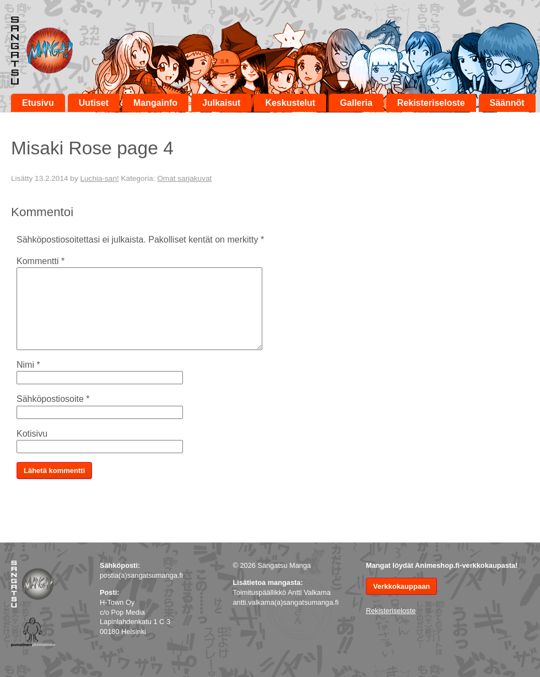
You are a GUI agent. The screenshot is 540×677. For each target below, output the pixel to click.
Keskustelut (290, 103)
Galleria (356, 103)
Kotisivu (32, 433)
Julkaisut (221, 103)
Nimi (28, 364)
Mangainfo (155, 103)
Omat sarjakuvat (184, 178)
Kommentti (40, 261)
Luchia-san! (99, 178)
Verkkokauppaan (401, 586)
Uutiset (94, 103)
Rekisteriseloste (431, 103)
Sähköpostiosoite (53, 399)
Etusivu (38, 103)
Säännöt (507, 103)
